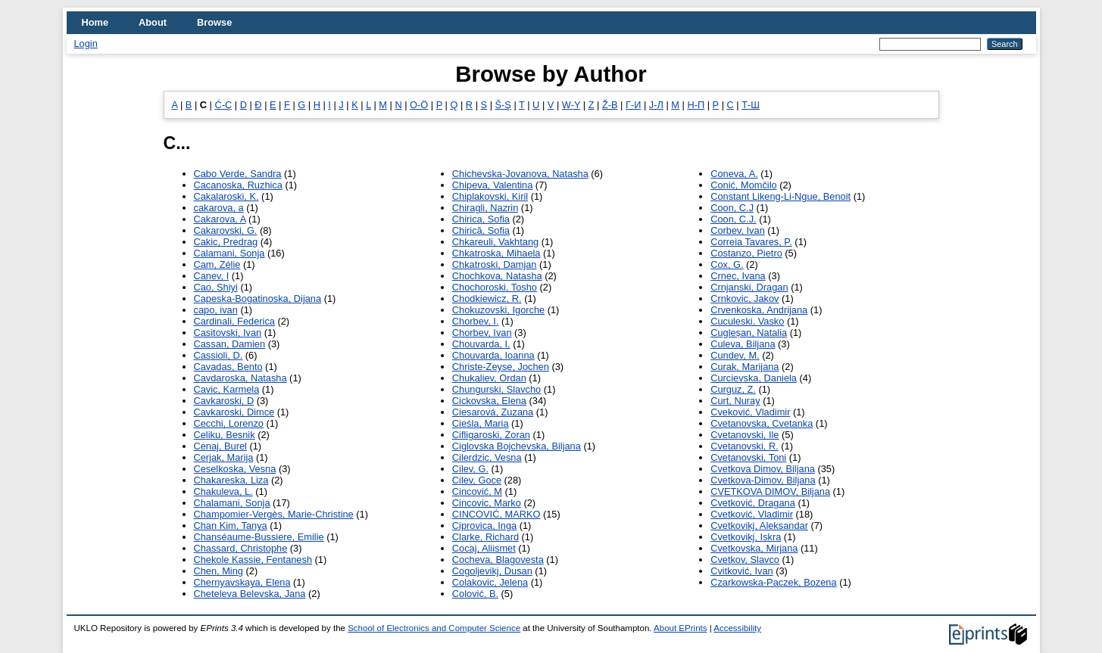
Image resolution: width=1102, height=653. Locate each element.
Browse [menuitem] (214, 22)
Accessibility (737, 628)
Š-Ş (503, 104)
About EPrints (680, 628)
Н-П (695, 104)
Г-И (633, 104)
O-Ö (419, 104)
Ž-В (610, 104)
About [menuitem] (153, 22)
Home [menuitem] (95, 22)
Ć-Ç (223, 104)
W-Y (571, 104)
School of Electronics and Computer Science (434, 628)
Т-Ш (750, 104)
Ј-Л (656, 104)
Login (86, 43)
